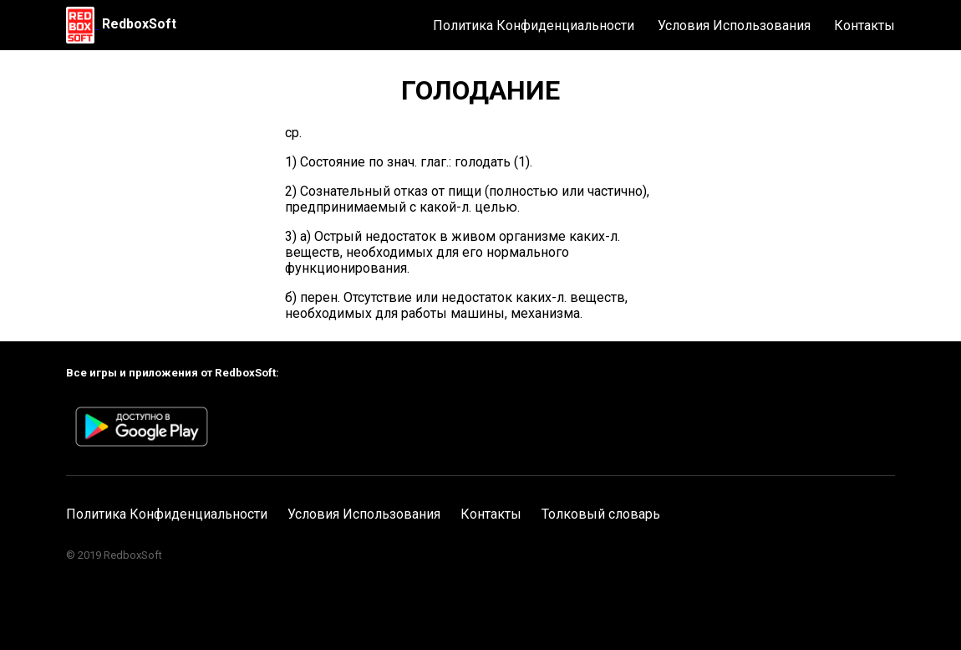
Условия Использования (734, 25)
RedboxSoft (139, 24)
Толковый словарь (601, 514)
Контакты (864, 25)
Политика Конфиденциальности (533, 25)
